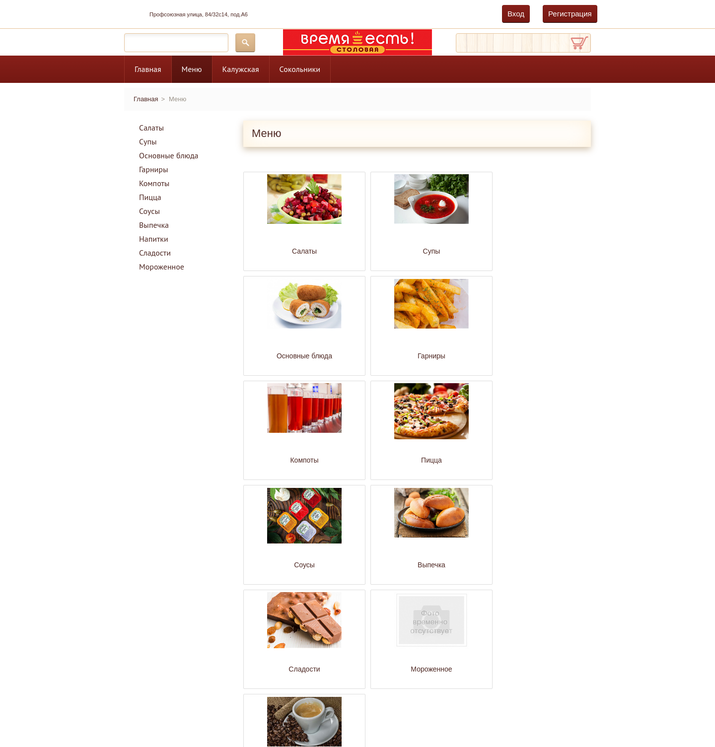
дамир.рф (183, 712)
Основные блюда (169, 155)
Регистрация (570, 13)
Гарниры (153, 169)
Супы (148, 141)
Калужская (240, 69)
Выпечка (154, 225)
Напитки (153, 239)
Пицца (150, 197)
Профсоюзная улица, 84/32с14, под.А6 (198, 14)
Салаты (151, 128)
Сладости (155, 253)
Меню (192, 69)
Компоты (154, 183)
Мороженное (161, 267)
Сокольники (300, 69)
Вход (515, 13)
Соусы (149, 211)
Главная (148, 69)
